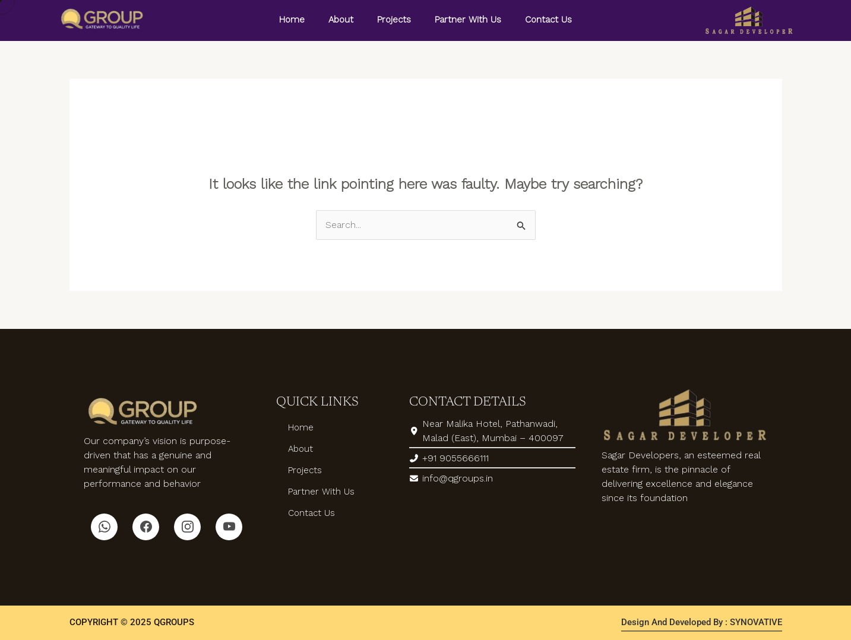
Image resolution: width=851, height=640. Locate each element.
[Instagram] (187, 527)
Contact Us (548, 19)
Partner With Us (468, 19)
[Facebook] (145, 527)
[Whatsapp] (104, 527)
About (340, 19)
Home (292, 19)
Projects (394, 19)
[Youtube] (229, 527)
